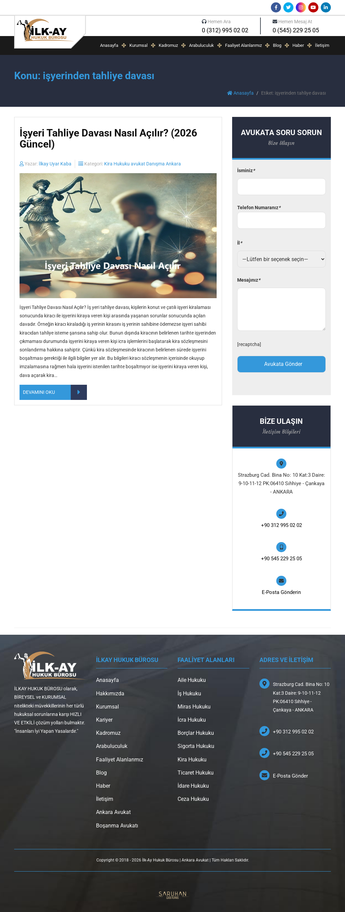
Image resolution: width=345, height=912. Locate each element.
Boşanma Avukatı (117, 825)
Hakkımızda (110, 693)
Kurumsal (138, 45)
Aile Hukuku (192, 680)
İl (239, 243)
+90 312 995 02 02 (281, 525)
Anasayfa (109, 45)
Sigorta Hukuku (196, 746)
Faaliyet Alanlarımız (243, 45)
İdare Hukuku (193, 786)
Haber (298, 45)
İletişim (322, 45)
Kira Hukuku (192, 759)
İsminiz (246, 170)
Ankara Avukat (113, 812)
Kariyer (104, 720)
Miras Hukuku (194, 706)
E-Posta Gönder (290, 776)
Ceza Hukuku (193, 799)
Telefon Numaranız (281, 214)
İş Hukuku (189, 693)
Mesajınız (248, 280)
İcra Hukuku (192, 720)
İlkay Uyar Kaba (55, 163)
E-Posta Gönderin (281, 592)
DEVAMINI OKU (55, 392)
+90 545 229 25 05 (281, 559)
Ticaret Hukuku (196, 772)
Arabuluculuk (201, 45)
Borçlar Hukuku (196, 733)
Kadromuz (168, 45)
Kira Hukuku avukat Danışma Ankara (142, 163)
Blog (277, 45)
